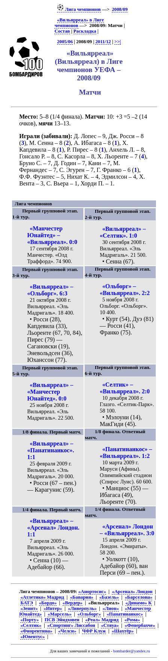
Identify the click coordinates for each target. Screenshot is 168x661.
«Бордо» (48, 602)
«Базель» (109, 597)
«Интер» (53, 608)
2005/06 (65, 41)
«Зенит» (29, 608)
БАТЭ (26, 602)
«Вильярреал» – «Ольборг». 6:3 (50, 290)
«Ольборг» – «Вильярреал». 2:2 (125, 289)
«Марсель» (60, 614)
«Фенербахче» (140, 625)
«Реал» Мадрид (101, 619)
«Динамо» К (138, 602)
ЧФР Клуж (94, 631)
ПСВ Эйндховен (62, 619)
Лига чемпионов (79, 9)
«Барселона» (139, 597)
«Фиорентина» (36, 631)
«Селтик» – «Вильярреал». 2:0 (125, 387)
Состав (62, 31)
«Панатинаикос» (124, 614)
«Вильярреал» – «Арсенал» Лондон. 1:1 (53, 528)
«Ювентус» (32, 636)
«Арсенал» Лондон (132, 591)
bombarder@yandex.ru (131, 651)
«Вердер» (72, 602)
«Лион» (111, 608)
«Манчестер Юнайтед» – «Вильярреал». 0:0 (52, 235)
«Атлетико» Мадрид (42, 597)
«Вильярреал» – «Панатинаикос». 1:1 (50, 450)
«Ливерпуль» (82, 608)
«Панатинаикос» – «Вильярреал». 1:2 (126, 452)
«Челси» (67, 631)
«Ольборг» (89, 614)
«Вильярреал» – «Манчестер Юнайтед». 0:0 (50, 392)
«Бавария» (81, 597)
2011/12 (103, 41)
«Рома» (132, 619)
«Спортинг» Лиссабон (71, 625)
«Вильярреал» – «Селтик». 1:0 (123, 232)
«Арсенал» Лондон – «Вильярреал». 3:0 (127, 529)
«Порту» (29, 619)
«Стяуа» (110, 625)
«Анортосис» (92, 591)
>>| (117, 41)
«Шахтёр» (123, 631)
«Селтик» (30, 625)
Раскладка (85, 31)
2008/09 (120, 9)
